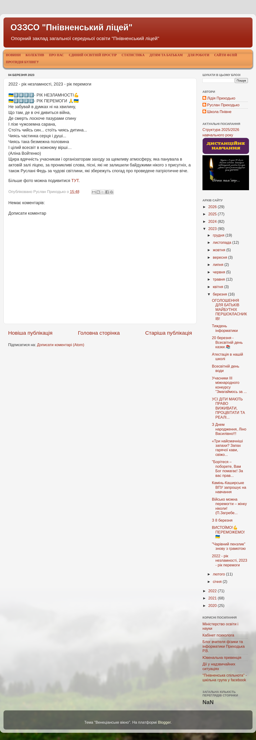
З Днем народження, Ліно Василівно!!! (229, 429)
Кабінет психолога (218, 635)
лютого (219, 574)
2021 (213, 598)
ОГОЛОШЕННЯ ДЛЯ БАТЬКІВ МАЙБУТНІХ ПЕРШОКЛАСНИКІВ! (229, 309)
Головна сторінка (99, 333)
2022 (213, 591)
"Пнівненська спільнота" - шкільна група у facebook (224, 677)
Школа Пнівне (219, 112)
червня (219, 272)
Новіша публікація (30, 333)
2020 (213, 605)
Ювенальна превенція (221, 657)
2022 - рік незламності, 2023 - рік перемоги (229, 560)
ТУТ (75, 180)
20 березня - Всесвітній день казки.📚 (227, 342)
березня (220, 294)
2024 (213, 221)
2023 (213, 229)
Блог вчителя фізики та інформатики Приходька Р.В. (223, 646)
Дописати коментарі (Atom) (60, 345)
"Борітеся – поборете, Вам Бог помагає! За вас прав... (227, 468)
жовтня (219, 250)
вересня (220, 257)
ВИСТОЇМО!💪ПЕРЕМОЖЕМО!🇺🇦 (228, 532)
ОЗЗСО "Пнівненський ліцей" (71, 27)
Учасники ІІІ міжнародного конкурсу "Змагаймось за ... (229, 385)
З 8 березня (222, 520)
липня (218, 264)
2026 (213, 207)
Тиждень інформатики (225, 328)
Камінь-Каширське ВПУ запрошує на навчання (229, 487)
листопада (222, 242)
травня (219, 279)
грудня (219, 235)
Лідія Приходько (221, 98)
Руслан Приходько (223, 105)
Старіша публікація (168, 333)
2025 (213, 214)
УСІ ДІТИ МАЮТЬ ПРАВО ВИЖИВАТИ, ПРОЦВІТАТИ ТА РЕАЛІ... (228, 408)
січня (217, 581)
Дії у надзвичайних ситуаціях (218, 666)
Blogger (164, 722)
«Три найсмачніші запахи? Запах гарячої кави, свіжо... (227, 448)
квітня (218, 287)
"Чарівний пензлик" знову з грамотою (229, 546)
